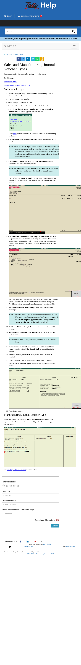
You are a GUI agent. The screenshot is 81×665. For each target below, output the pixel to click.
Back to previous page (13, 54)
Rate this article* (9, 482)
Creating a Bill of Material (16, 470)
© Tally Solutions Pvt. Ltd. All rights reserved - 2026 (40, 553)
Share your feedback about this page (18, 510)
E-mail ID (6, 491)
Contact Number (9, 500)
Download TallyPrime (30, 15)
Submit (55, 526)
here (14, 134)
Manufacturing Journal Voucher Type (17, 85)
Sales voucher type (10, 82)
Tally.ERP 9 (10, 46)
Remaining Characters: (47, 520)
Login (8, 16)
